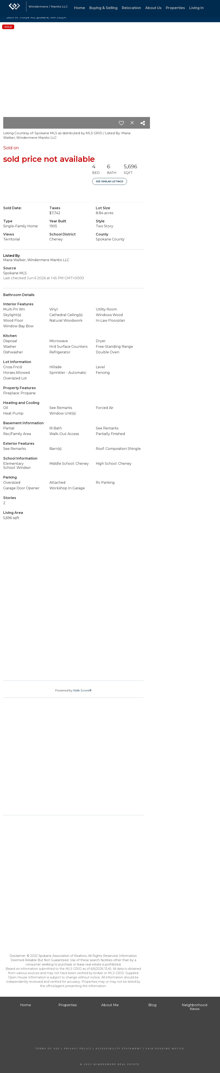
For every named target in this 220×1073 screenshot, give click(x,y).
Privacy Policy (78, 1048)
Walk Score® (82, 690)
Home (79, 8)
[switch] (121, 123)
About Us (153, 8)
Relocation (131, 8)
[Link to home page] (14, 8)
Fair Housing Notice (165, 1048)
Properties (175, 8)
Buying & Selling (103, 8)
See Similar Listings (109, 181)
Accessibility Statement (119, 1048)
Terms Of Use (47, 1048)
